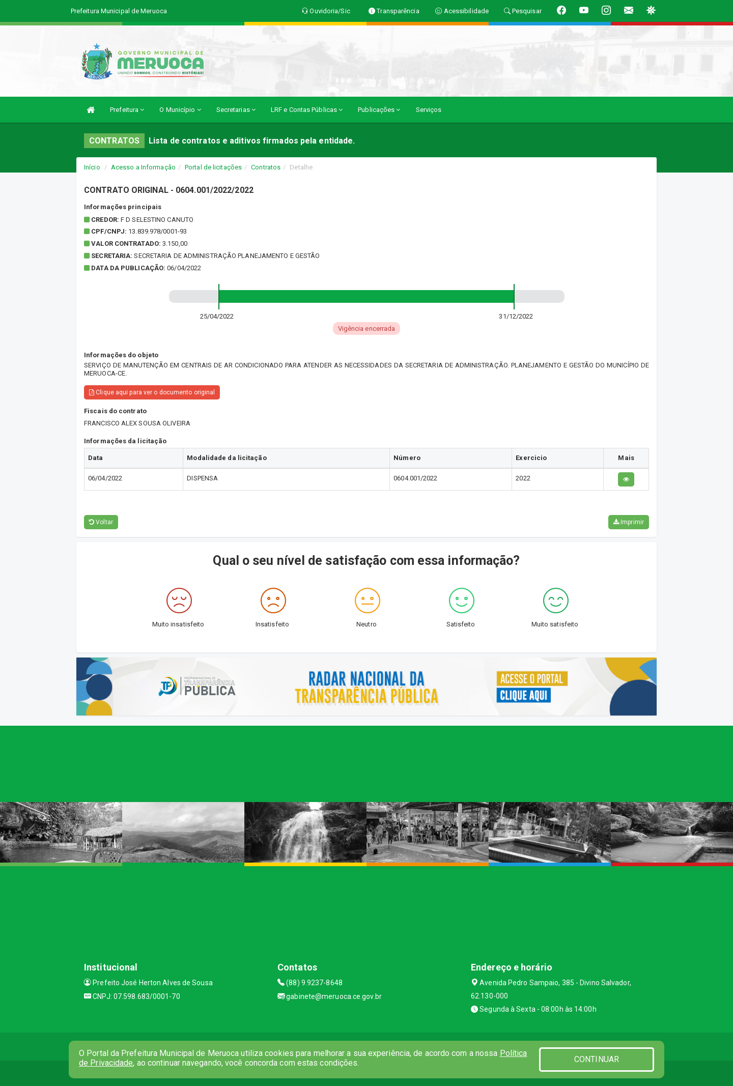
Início (92, 167)
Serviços (429, 109)
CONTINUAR (596, 1059)
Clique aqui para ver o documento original (152, 392)
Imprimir (628, 522)
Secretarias (236, 109)
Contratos (265, 167)
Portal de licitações (213, 167)
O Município (180, 109)
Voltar (101, 522)
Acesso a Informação (143, 167)
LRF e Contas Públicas (307, 109)
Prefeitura (127, 109)
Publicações (379, 109)
